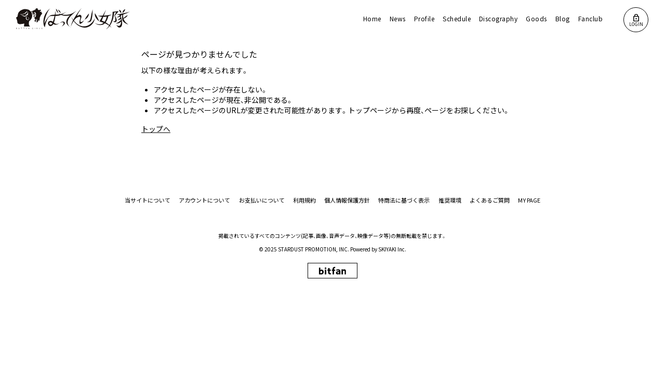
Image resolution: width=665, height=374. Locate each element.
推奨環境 (449, 200)
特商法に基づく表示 (404, 200)
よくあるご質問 (490, 200)
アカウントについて (205, 200)
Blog (562, 18)
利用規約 (305, 200)
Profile (424, 18)
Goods (536, 18)
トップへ (155, 129)
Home (372, 18)
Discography (498, 18)
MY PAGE (529, 200)
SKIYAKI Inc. (392, 249)
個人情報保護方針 (347, 200)
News (398, 18)
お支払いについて (262, 200)
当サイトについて (148, 200)
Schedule (457, 18)
